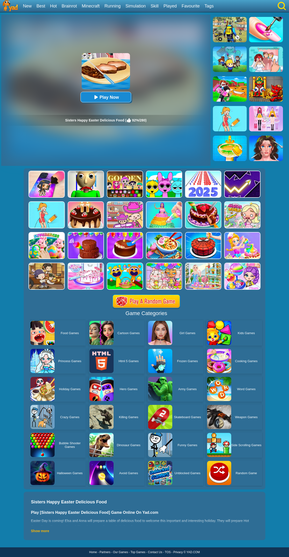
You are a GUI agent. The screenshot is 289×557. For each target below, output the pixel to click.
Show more (40, 531)
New (27, 6)
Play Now (106, 97)
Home (93, 552)
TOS (168, 552)
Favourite (190, 6)
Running (112, 6)
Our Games (120, 552)
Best (40, 6)
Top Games (137, 552)
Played (170, 6)
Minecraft (91, 6)
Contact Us (155, 552)
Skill (155, 6)
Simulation (135, 6)
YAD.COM (193, 552)
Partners (105, 552)
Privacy (178, 552)
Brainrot (69, 6)
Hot (53, 6)
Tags (209, 6)
